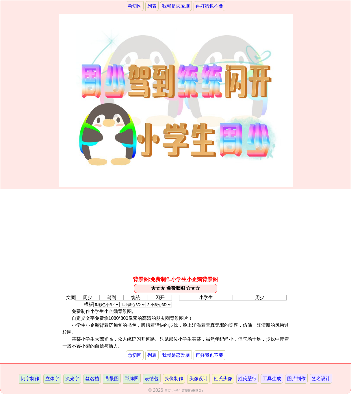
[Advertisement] (175, 232)
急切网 (135, 5)
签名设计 (321, 378)
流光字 (72, 378)
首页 (167, 390)
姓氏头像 (223, 378)
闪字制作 (30, 378)
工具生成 (272, 378)
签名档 (92, 378)
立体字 (52, 378)
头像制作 (174, 378)
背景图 (112, 378)
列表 (152, 5)
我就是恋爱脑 (176, 5)
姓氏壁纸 (247, 378)
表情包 (152, 378)
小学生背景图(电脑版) (187, 390)
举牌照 (132, 378)
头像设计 (198, 378)
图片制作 (296, 378)
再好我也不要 (209, 5)
